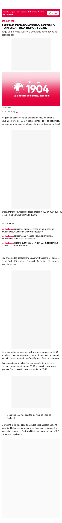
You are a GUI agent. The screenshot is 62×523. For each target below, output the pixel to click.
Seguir (53, 13)
